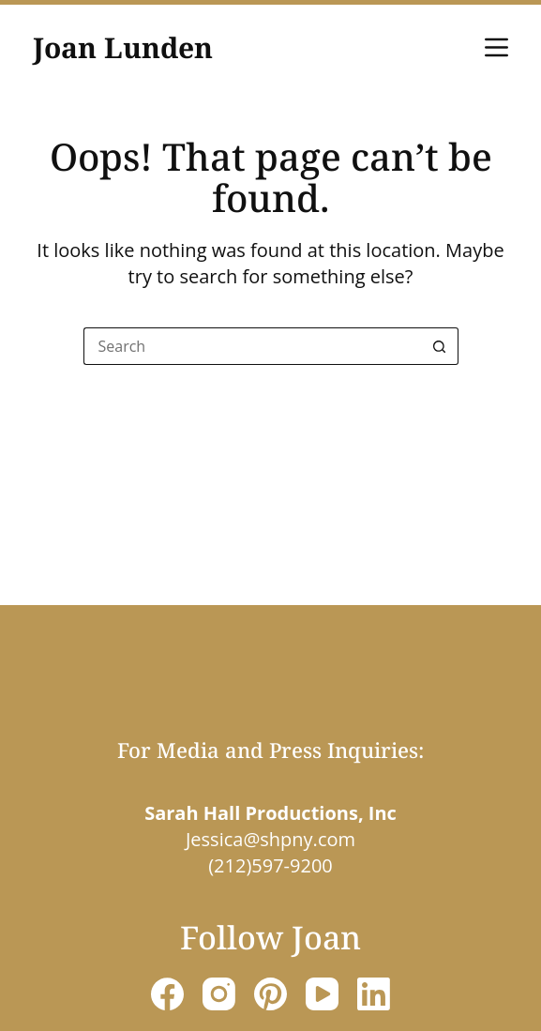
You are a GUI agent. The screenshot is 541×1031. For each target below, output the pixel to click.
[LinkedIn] (373, 994)
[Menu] (496, 47)
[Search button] (439, 346)
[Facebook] (167, 994)
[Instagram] (219, 994)
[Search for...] (252, 346)
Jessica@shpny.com (270, 839)
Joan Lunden (123, 47)
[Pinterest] (270, 994)
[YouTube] (322, 994)
